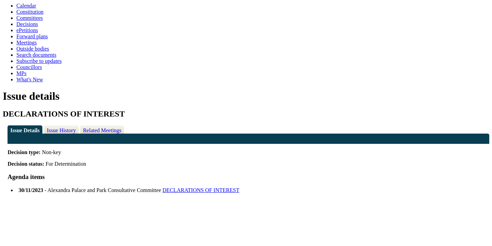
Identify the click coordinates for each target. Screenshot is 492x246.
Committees (29, 18)
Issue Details (25, 130)
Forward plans (32, 36)
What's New (29, 79)
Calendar (26, 6)
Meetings (26, 42)
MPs (21, 73)
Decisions (27, 24)
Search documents (36, 55)
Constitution (29, 12)
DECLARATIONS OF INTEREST (201, 190)
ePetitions (27, 30)
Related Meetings (102, 130)
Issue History (61, 130)
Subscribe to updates (39, 61)
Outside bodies (32, 49)
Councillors (29, 67)
